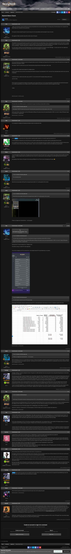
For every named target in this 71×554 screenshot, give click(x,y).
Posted (16, 40)
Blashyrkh (60, 57)
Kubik (6, 449)
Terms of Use (3, 552)
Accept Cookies (58, 551)
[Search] (59, 4)
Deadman (56, 57)
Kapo (6, 40)
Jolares (63, 57)
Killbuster (55, 133)
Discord (25, 8)
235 (7, 167)
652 (7, 55)
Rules (16, 8)
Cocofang (6, 370)
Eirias (66, 188)
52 (6, 515)
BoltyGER (6, 503)
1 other (67, 118)
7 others (66, 57)
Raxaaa (6, 488)
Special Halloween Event (50, 510)
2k (6, 464)
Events (43, 8)
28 (6, 444)
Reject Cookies (66, 551)
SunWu (6, 171)
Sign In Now (51, 534)
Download (10, 8)
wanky (6, 59)
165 (7, 36)
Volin (63, 118)
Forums (4, 8)
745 (7, 148)
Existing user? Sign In (60, 9)
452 (7, 385)
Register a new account (19, 534)
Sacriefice (6, 432)
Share (58, 19)
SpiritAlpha (66, 389)
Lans (6, 412)
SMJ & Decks (32, 8)
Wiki (38, 8)
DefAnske (61, 389)
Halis (7, 18)
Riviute (6, 152)
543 (7, 186)
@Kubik (16, 138)
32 (6, 500)
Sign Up (66, 8)
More (48, 8)
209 (7, 74)
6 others (66, 133)
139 (7, 424)
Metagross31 (62, 133)
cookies (7, 551)
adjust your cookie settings (31, 551)
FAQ (20, 8)
